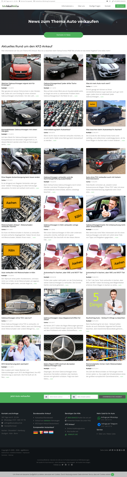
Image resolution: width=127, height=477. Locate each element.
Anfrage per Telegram (109, 424)
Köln (11, 433)
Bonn (16, 433)
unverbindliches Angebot (112, 397)
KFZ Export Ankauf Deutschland (46, 423)
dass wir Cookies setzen (102, 474)
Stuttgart (4, 433)
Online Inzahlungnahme (75, 428)
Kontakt (108, 6)
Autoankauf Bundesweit (43, 418)
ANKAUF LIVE (71, 434)
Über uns (81, 6)
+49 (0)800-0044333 (119, 1)
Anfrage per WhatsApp (109, 417)
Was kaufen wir (71, 431)
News (109, 434)
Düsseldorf (12, 430)
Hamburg (21, 430)
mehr (37, 96)
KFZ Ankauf (120, 6)
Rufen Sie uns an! (78, 418)
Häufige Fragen (94, 6)
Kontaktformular (9, 426)
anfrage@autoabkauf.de (11, 423)
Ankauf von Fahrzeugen (46, 420)
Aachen (4, 430)
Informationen (67, 6)
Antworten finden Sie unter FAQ (78, 420)
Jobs (113, 434)
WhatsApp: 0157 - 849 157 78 (13, 420)
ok (112, 474)
